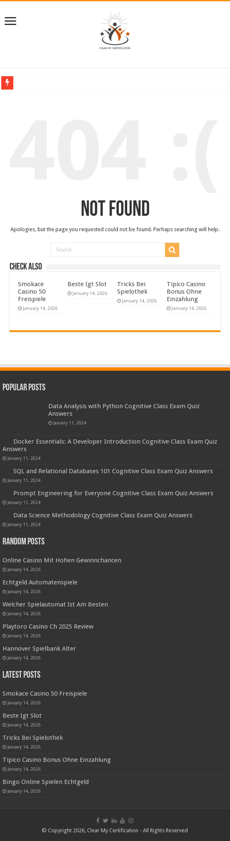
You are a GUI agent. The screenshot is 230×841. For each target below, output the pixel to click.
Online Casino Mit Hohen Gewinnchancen (61, 560)
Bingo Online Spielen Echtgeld (45, 782)
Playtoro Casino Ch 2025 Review (47, 626)
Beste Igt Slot (87, 284)
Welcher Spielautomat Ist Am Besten (55, 604)
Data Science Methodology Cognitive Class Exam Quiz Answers (102, 515)
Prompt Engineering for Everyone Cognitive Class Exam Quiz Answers (113, 493)
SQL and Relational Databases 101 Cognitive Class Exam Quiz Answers (113, 471)
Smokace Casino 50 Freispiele (32, 291)
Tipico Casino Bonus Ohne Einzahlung (186, 291)
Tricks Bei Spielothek (132, 287)
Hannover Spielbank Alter (39, 648)
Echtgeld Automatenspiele (40, 582)
